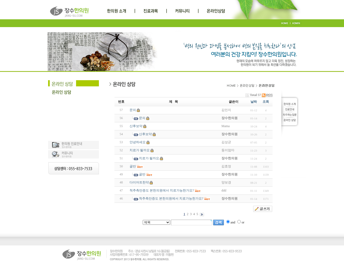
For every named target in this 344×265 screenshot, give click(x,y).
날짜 (253, 102)
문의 (133, 110)
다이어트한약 (139, 182)
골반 (133, 166)
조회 (266, 102)
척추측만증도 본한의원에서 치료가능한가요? (162, 190)
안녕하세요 (138, 142)
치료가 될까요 (140, 150)
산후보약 (136, 126)
